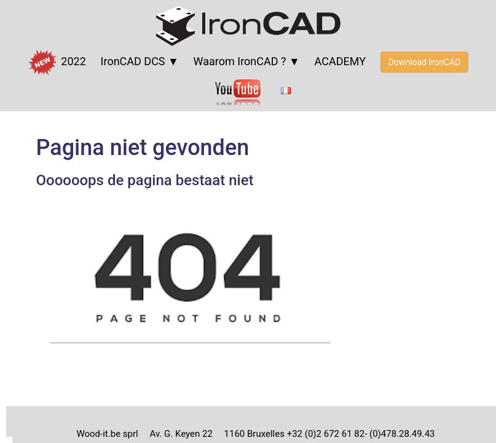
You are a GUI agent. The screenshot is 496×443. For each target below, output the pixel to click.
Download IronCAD (424, 62)
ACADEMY (340, 61)
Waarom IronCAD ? (240, 61)
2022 (57, 63)
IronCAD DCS (133, 61)
